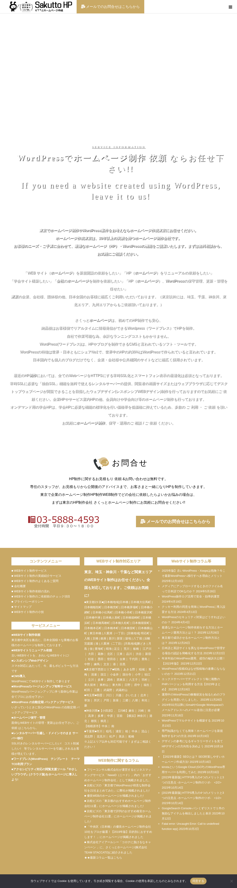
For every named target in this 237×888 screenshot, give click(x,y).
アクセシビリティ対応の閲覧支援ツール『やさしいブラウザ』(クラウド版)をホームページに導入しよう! (44, 774)
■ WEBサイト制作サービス (29, 570)
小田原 (106, 710)
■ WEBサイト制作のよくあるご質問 (34, 581)
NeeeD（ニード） (119, 775)
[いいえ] (231, 881)
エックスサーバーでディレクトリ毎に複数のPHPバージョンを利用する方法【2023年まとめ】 (191, 684)
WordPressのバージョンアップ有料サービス (42, 686)
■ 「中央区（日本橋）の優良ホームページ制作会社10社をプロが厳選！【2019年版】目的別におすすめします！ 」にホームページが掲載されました (118, 832)
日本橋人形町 (111, 617)
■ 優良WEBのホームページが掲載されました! (114, 795)
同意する (198, 881)
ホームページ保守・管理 (29, 717)
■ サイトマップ (21, 606)
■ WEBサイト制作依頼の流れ (30, 591)
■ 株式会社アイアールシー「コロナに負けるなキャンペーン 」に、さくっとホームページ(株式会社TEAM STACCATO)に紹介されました (117, 847)
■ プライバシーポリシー (27, 601)
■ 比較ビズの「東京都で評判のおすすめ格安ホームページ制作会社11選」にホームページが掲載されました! (117, 816)
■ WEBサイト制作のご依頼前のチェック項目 (40, 596)
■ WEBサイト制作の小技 (27, 612)
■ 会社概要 (18, 586)
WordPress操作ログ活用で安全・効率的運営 (191, 596)
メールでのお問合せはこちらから (175, 521)
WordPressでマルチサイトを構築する (186, 720)
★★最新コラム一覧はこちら (103, 857)
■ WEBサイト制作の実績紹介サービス (36, 575)
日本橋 (124, 602)
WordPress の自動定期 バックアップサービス (43, 702)
